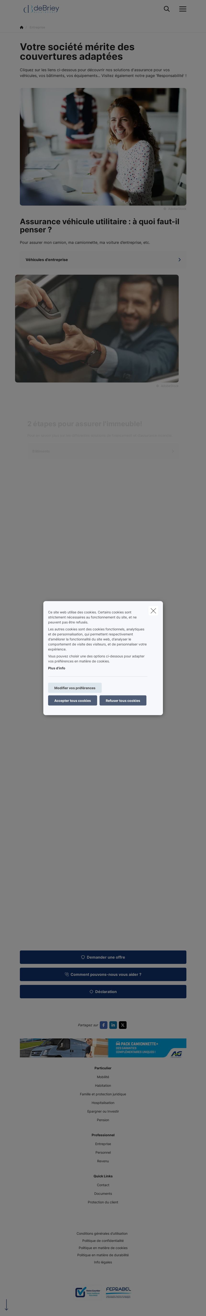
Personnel (103, 1152)
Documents (103, 1193)
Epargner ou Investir (103, 1111)
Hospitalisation (103, 1103)
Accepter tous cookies (72, 700)
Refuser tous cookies (123, 700)
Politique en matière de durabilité (103, 1255)
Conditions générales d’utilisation (102, 1233)
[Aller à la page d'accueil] (44, 9)
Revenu (103, 1161)
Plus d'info (56, 668)
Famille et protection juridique (103, 1094)
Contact (103, 1185)
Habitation (103, 1085)
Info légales (103, 1262)
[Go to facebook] (104, 1025)
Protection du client (103, 1202)
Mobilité (103, 1077)
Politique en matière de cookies (103, 1248)
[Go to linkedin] (114, 1025)
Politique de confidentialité (103, 1241)
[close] (153, 610)
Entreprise (103, 1144)
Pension (103, 1120)
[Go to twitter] (123, 1025)
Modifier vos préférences (74, 688)
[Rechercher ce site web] (166, 9)
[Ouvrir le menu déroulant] (181, 9)
